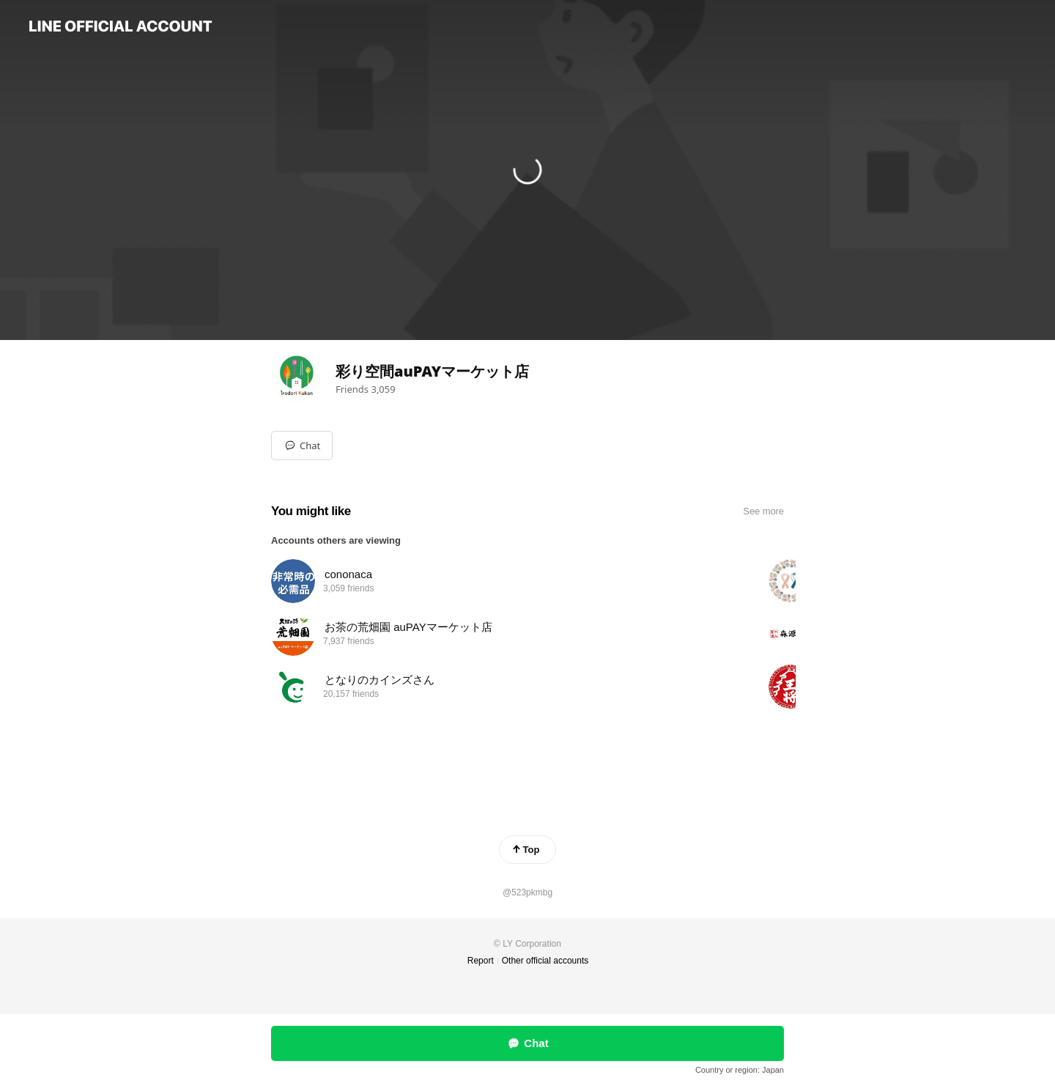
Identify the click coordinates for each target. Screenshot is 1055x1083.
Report (480, 961)
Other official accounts (545, 961)
